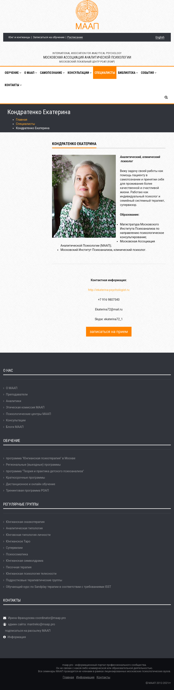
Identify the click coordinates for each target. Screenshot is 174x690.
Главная (21, 119)
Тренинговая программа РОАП (27, 490)
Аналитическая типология (24, 528)
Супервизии (14, 547)
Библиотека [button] (128, 72)
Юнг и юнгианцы (19, 37)
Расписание (75, 37)
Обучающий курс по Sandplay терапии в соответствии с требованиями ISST (58, 586)
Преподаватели (17, 394)
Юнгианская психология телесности (31, 573)
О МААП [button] (30, 72)
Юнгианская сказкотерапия (25, 522)
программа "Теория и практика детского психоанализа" (45, 471)
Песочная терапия (18, 567)
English (160, 37)
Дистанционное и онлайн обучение (30, 484)
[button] (166, 97)
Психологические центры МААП (28, 414)
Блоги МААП (15, 427)
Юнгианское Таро (18, 541)
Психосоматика (17, 554)
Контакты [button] (13, 85)
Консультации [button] (80, 72)
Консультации (15, 420)
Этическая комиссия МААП (25, 407)
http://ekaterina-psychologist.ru (108, 290)
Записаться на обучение (48, 37)
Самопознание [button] (52, 72)
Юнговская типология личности (28, 534)
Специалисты (105, 72)
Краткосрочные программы (25, 477)
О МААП (11, 388)
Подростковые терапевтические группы (34, 580)
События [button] (148, 72)
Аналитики (13, 401)
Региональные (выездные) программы (33, 464)
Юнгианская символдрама (24, 560)
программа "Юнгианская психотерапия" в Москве (40, 458)
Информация (16, 637)
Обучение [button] (13, 72)
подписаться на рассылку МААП (27, 630)
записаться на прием (109, 331)
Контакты (103, 677)
